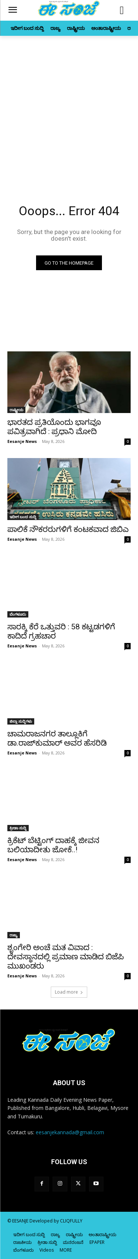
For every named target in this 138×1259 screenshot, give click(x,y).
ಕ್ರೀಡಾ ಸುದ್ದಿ (18, 827)
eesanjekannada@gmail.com (70, 1132)
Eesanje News (22, 441)
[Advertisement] (69, 108)
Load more (69, 992)
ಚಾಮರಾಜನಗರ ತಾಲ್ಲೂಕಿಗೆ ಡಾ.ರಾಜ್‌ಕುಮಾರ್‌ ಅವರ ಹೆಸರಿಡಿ (57, 738)
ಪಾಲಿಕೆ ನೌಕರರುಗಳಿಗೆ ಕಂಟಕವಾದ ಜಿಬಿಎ (68, 529)
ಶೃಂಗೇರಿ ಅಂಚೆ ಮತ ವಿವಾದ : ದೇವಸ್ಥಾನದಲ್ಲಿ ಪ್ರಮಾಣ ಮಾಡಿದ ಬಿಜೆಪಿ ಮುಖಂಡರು (65, 956)
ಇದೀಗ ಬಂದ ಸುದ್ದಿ (23, 516)
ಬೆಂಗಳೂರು (18, 614)
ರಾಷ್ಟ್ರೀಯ (16, 409)
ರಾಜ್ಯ (14, 935)
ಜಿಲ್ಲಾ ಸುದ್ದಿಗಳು (21, 721)
